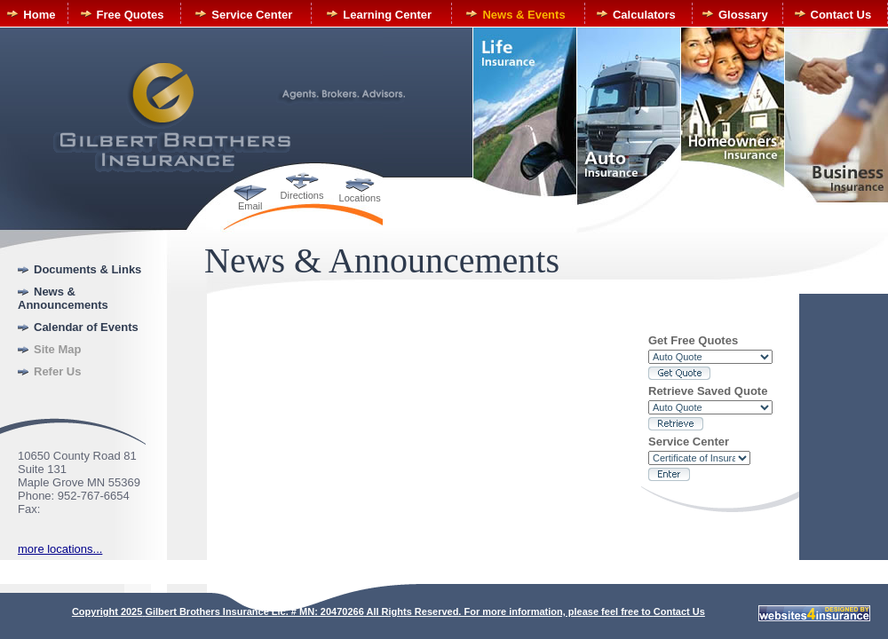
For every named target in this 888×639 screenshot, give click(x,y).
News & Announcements (63, 298)
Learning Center (387, 14)
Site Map (57, 349)
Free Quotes (130, 14)
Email (250, 206)
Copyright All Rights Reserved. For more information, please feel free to (363, 611)
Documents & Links (87, 269)
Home (39, 14)
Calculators (644, 14)
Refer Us (57, 371)
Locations (360, 198)
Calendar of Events (86, 327)
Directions (302, 195)
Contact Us (841, 14)
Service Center (251, 14)
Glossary (743, 14)
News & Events (523, 14)
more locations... (60, 549)
